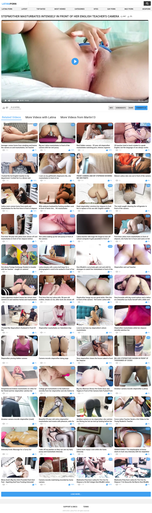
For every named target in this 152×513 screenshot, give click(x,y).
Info (111, 108)
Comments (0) (141, 108)
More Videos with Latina (40, 117)
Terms (86, 507)
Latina (9, 3)
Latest (24, 9)
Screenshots (121, 108)
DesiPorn (146, 9)
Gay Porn (111, 9)
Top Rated (41, 9)
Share (131, 108)
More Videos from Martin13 (77, 117)
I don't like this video (7, 108)
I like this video (3, 108)
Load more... (76, 494)
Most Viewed (60, 9)
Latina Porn (7, 9)
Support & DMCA (70, 507)
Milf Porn (129, 9)
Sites (96, 9)
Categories (79, 9)
